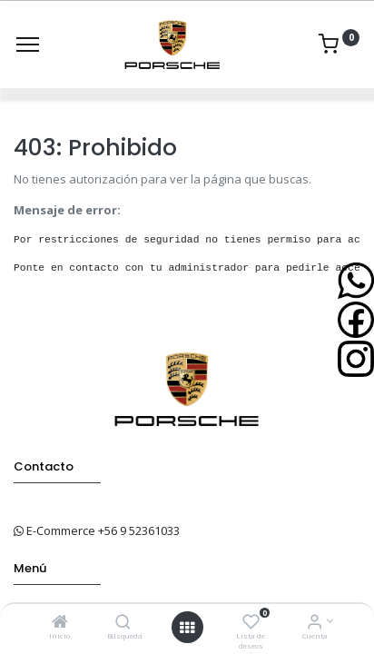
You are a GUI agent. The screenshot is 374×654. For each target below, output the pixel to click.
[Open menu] (187, 628)
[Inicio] (60, 623)
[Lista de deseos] (251, 623)
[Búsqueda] (123, 623)
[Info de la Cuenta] (314, 623)
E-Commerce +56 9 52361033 (103, 530)
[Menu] (28, 44)
